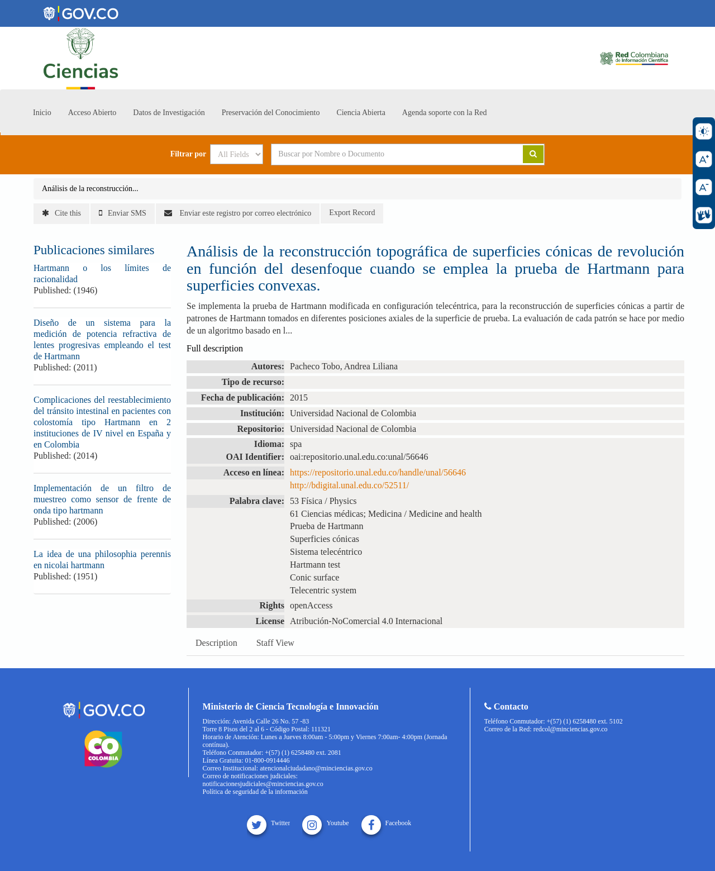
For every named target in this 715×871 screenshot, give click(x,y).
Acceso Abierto (92, 112)
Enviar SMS (122, 213)
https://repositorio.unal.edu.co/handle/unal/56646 (378, 472)
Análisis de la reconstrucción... (90, 188)
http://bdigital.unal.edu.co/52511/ (349, 485)
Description (216, 643)
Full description (215, 348)
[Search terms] (383, 154)
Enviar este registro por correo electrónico (237, 213)
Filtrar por (188, 154)
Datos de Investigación (168, 112)
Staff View (275, 643)
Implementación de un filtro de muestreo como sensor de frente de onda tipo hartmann (102, 499)
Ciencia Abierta (360, 112)
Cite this (61, 213)
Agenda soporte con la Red (444, 112)
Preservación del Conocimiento (271, 112)
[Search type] (236, 154)
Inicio (42, 112)
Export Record (352, 212)
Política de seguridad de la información (255, 792)
